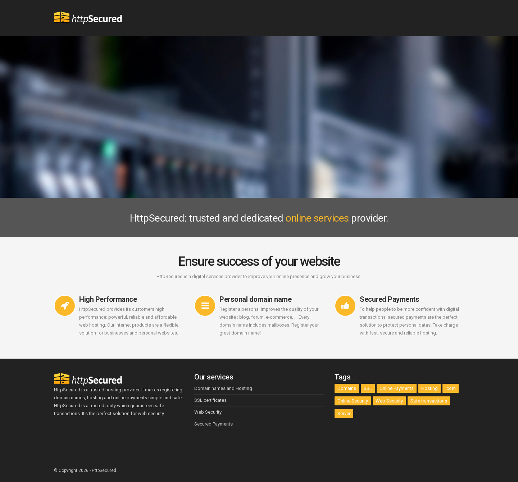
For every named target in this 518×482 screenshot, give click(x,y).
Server (343, 413)
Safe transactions (428, 401)
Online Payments (397, 388)
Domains (346, 388)
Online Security (352, 401)
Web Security (389, 401)
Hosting (429, 388)
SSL (368, 388)
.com (450, 388)
